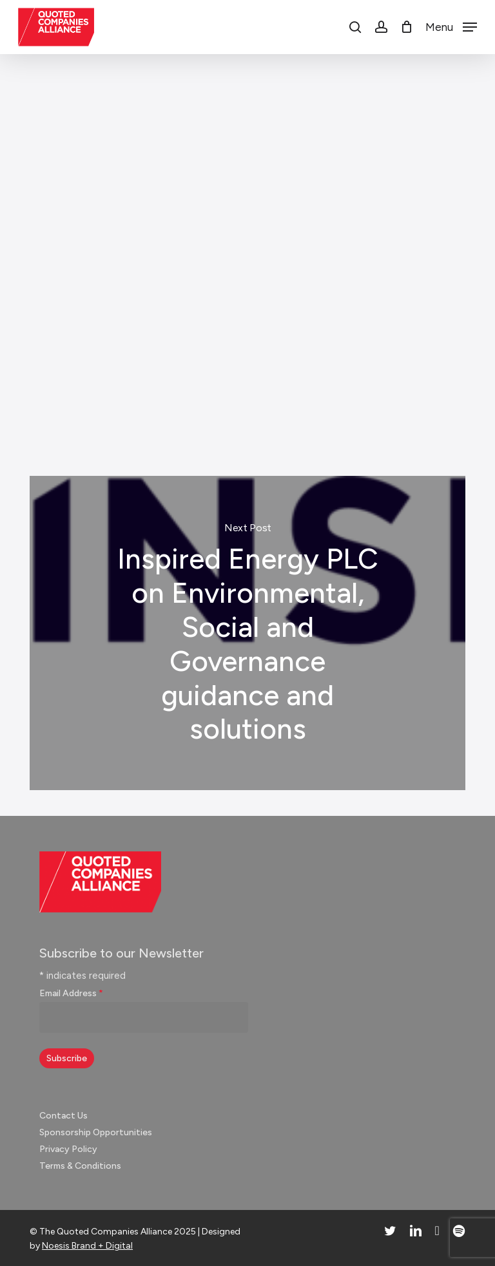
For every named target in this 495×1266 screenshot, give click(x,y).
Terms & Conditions (80, 1165)
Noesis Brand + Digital (87, 1245)
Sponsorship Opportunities (95, 1132)
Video (158, 392)
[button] (451, 26)
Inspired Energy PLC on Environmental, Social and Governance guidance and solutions (247, 633)
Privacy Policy (68, 1149)
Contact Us (63, 1115)
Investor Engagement (81, 392)
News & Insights (242, 92)
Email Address (71, 993)
